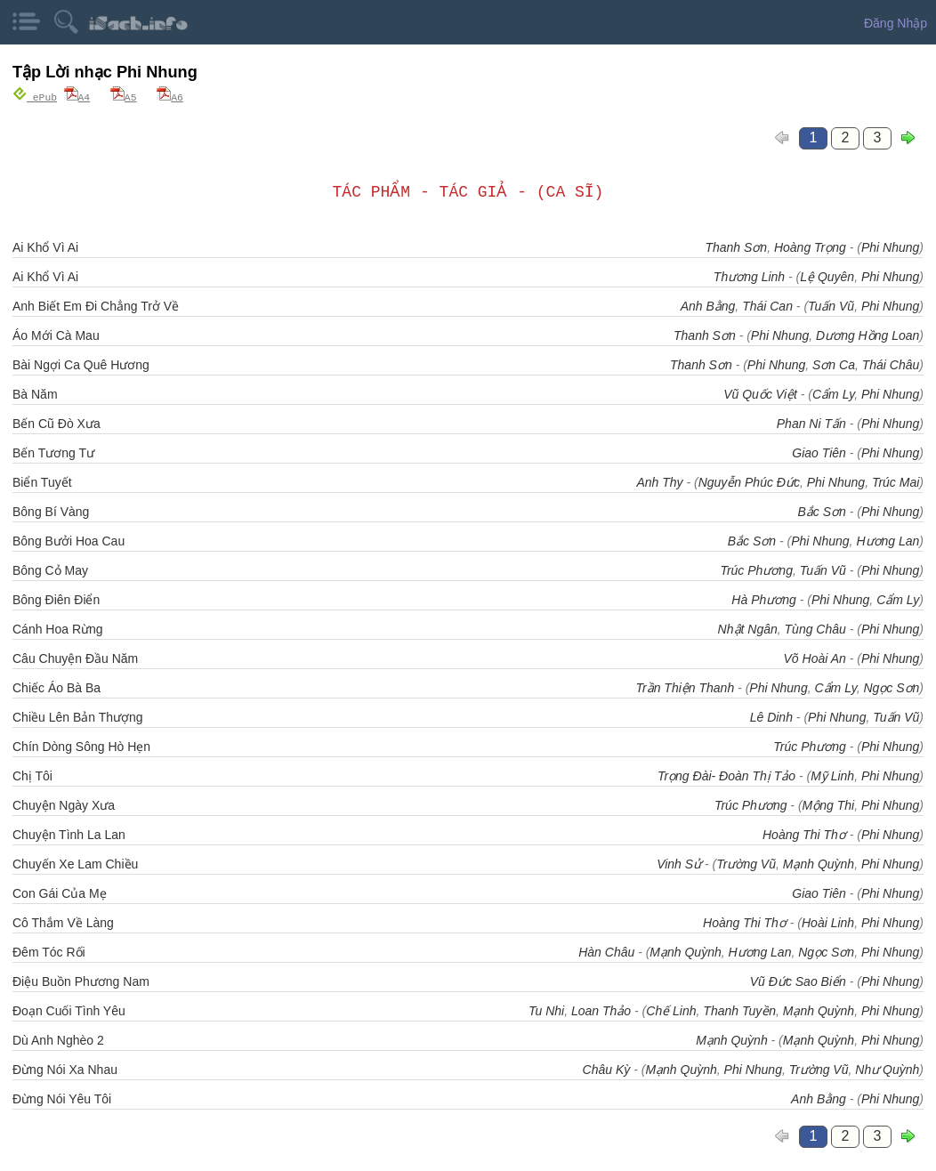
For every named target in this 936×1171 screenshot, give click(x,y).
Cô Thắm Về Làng (63, 922)
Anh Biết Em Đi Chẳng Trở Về (95, 305)
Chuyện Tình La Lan (68, 834)
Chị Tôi (32, 775)
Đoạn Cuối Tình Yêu (68, 1010)
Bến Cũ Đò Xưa (56, 423)
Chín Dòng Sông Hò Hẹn (81, 746)
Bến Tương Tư (53, 452)
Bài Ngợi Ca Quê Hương (80, 364)
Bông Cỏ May (50, 569)
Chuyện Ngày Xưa (63, 804)
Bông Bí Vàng (50, 511)
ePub (34, 96)
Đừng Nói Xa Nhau (64, 1069)
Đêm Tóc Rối (48, 951)
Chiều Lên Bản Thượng (77, 716)
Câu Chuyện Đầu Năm (75, 657)
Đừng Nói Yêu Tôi (61, 1098)
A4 (77, 96)
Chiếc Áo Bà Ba (56, 687)
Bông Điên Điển (56, 599)
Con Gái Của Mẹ (59, 892)
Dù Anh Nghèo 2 (58, 1039)
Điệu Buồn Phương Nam (80, 980)
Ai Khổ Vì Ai (45, 246)
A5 (123, 96)
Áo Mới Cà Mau (56, 334)
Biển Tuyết (42, 481)
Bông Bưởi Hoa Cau (68, 540)
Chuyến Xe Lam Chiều (75, 863)
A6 (170, 96)
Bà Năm (35, 393)
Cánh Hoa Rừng (57, 628)
